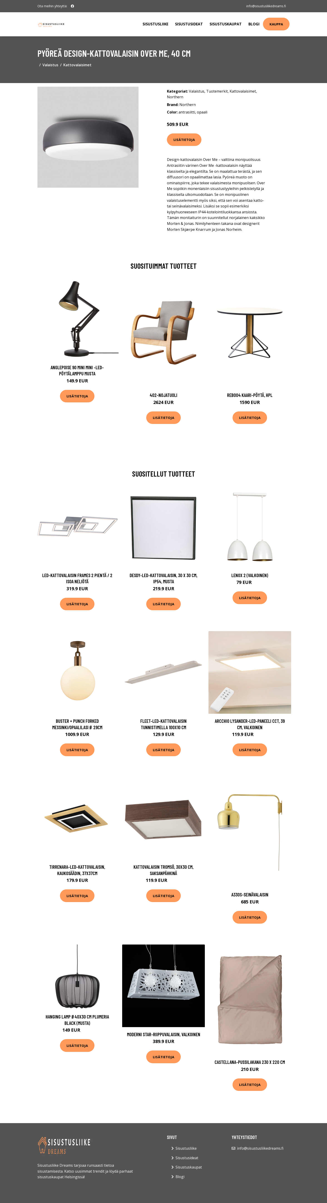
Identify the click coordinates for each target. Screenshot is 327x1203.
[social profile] (72, 6)
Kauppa (276, 24)
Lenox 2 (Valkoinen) (249, 575)
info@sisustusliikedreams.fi (266, 6)
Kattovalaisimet (77, 64)
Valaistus (50, 64)
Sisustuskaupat (226, 24)
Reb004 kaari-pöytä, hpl (249, 395)
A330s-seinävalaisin (249, 894)
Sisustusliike (155, 24)
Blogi (254, 24)
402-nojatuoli (163, 395)
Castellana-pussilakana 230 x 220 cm (250, 1062)
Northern (175, 96)
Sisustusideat (189, 24)
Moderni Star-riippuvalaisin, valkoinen (163, 1034)
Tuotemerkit (217, 91)
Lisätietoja (184, 139)
